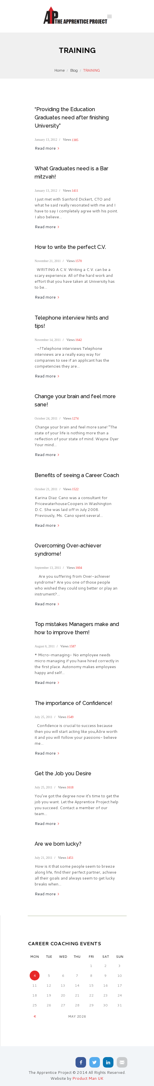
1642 (78, 340)
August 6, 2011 (45, 646)
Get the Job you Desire (63, 773)
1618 (70, 787)
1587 (72, 646)
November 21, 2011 (48, 261)
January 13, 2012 (46, 139)
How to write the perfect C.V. (70, 247)
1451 (70, 857)
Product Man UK (88, 1078)
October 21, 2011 (46, 489)
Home (59, 70)
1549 (70, 717)
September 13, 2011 (48, 567)
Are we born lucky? (58, 844)
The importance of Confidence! (73, 703)
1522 (75, 489)
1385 (75, 140)
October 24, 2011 (46, 418)
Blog (74, 70)
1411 (75, 190)
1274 (75, 418)
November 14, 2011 (48, 340)
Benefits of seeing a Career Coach (77, 475)
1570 (78, 261)
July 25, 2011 (43, 717)
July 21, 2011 (43, 857)
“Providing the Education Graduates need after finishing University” (72, 117)
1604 (79, 567)
